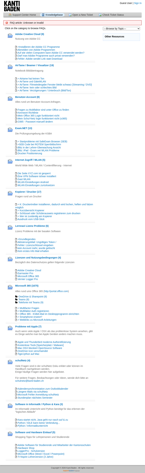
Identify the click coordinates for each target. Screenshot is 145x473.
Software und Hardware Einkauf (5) (35, 432)
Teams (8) (23, 299)
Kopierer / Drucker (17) (28, 191)
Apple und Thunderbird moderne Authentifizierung (44, 342)
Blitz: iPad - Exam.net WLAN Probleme (38, 150)
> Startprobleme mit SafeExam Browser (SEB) (42, 141)
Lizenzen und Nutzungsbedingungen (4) (38, 257)
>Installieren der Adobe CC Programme (39, 46)
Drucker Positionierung (30, 153)
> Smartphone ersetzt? (30, 317)
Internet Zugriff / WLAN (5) (30, 160)
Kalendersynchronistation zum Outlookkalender (43, 388)
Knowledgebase (54, 14)
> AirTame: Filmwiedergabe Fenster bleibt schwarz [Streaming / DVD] (55, 84)
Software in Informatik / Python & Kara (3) (39, 404)
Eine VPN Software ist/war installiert (37, 176)
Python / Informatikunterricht (33, 425)
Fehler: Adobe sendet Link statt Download (40, 58)
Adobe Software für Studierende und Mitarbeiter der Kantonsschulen (54, 445)
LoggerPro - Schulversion (31, 451)
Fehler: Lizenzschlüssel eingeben (35, 245)
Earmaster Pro (25, 273)
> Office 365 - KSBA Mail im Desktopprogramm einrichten (48, 314)
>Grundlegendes (27, 239)
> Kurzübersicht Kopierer (31, 210)
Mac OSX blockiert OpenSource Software (40, 348)
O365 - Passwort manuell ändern (35, 121)
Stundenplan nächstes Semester (35, 397)
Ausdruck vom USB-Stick (30, 219)
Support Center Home (24, 14)
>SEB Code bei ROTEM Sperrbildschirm (39, 144)
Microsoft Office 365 (28, 276)
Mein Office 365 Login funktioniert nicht (38, 115)
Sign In (138, 3)
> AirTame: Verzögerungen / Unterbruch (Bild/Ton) (44, 90)
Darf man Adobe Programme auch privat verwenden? (46, 55)
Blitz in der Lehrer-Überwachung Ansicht (39, 147)
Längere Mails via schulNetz (33, 391)
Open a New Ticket (82, 14)
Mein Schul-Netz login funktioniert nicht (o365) (42, 118)
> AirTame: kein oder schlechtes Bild (37, 87)
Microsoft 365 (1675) (26, 285)
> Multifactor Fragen (28, 308)
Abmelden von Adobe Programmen (36, 49)
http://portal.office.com (56, 291)
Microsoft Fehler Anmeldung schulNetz (38, 394)
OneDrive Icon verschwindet (33, 351)
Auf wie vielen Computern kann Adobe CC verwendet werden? (50, 52)
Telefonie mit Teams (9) (30, 302)
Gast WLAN (24, 179)
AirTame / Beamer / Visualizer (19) (34, 65)
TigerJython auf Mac (28, 354)
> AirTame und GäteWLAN (32, 81)
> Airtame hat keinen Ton (31, 78)
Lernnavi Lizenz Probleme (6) (32, 226)
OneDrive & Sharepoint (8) (32, 296)
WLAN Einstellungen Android (33, 182)
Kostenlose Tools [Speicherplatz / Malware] (41, 345)
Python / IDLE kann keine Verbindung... (39, 422)
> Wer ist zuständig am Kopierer (35, 216)
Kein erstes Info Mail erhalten (33, 251)
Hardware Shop (26, 448)
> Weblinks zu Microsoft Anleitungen (37, 319)
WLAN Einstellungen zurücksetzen (36, 185)
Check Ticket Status (113, 14)
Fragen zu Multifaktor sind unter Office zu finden (43, 109)
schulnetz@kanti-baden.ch (29, 380)
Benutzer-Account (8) (27, 97)
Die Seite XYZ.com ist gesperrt (34, 173)
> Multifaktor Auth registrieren (33, 311)
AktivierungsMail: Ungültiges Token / (36, 242)
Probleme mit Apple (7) (28, 326)
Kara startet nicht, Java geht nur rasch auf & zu (43, 419)
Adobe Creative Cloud (29, 270)
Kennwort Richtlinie (28, 112)
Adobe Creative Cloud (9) (29, 34)
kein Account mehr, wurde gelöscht (36, 248)
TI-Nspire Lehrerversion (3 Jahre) (35, 456)
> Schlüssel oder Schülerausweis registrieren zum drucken (49, 213)
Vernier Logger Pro (28, 279)
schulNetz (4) (22, 360)
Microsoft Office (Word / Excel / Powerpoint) (41, 453)
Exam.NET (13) (23, 128)
